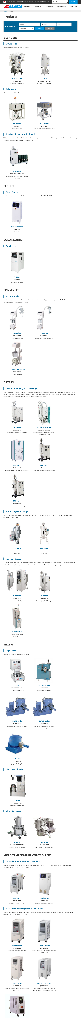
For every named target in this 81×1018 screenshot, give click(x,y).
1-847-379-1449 (9, 1008)
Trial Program (49, 6)
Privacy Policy (7, 1015)
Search (39, 28)
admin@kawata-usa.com (25, 1008)
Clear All (50, 28)
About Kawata (61, 6)
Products (27, 6)
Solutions (38, 6)
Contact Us (73, 1)
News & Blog (74, 6)
